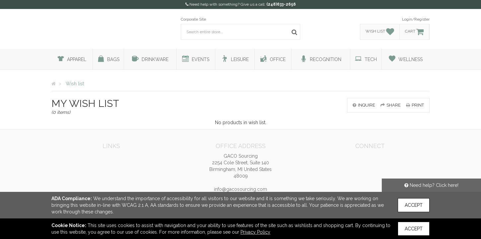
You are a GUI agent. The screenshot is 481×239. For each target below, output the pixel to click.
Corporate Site (193, 19)
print (415, 105)
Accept (414, 205)
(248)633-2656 (281, 4)
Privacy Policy (255, 232)
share (390, 105)
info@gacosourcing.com (240, 189)
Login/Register (416, 19)
